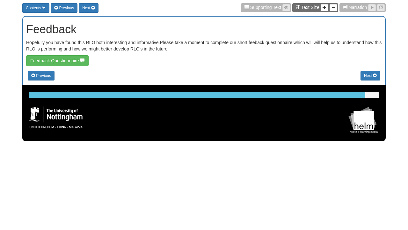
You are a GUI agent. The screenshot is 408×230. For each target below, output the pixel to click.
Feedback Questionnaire (57, 60)
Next (88, 8)
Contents (36, 8)
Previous (64, 8)
